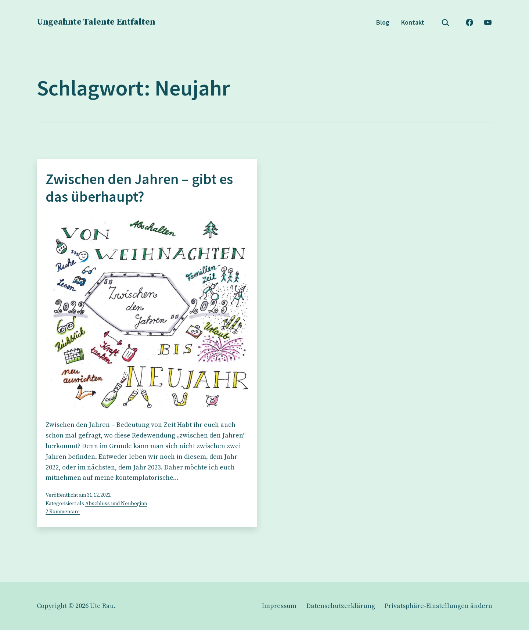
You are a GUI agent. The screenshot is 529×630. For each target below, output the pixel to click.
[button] (438, 606)
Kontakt (412, 22)
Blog (382, 22)
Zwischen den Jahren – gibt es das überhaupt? (139, 188)
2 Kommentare (63, 511)
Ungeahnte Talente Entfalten (96, 22)
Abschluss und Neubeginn (116, 503)
